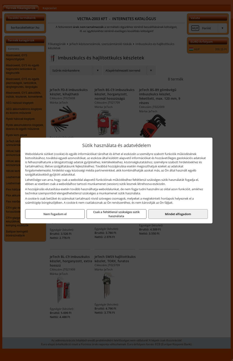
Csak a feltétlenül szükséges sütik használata (116, 214)
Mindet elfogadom (178, 214)
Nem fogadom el (55, 214)
